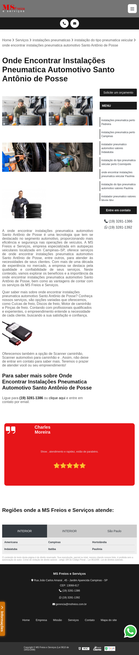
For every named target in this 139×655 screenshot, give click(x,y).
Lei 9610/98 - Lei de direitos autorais (105, 560)
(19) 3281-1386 (31, 398)
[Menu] (132, 8)
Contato (90, 620)
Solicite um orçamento (118, 92)
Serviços (73, 620)
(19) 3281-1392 (118, 227)
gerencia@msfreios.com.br (69, 604)
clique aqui (57, 398)
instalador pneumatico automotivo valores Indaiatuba (113, 148)
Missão (57, 620)
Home (26, 620)
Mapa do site (109, 620)
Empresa (41, 620)
